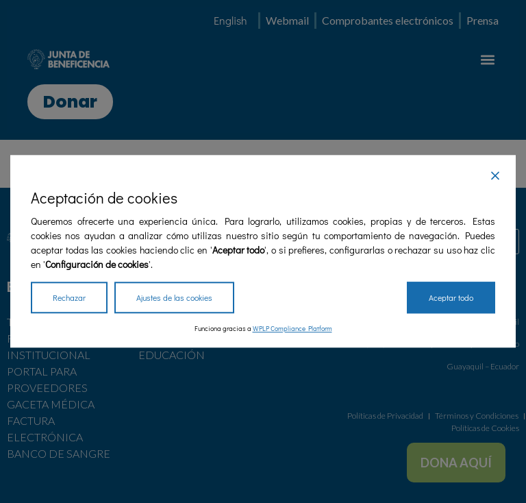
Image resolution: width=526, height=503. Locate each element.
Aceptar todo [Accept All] (451, 298)
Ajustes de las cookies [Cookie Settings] (174, 298)
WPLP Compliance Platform (292, 329)
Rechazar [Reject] (69, 298)
